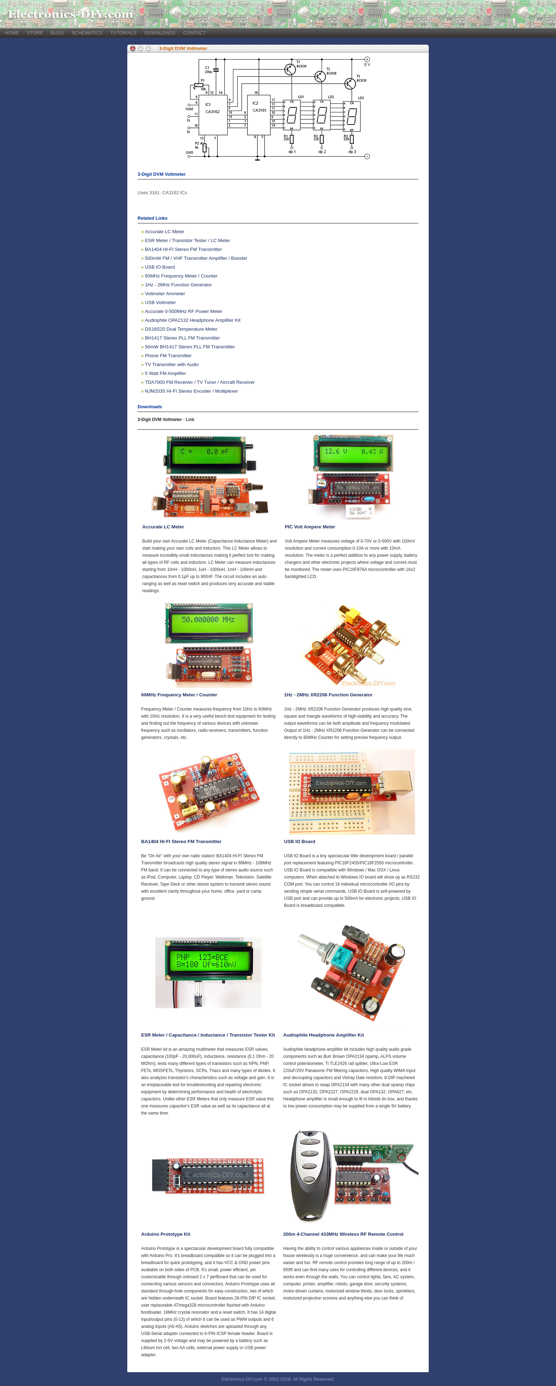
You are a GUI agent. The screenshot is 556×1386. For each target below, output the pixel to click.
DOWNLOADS (159, 32)
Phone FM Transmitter (168, 355)
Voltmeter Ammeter (165, 293)
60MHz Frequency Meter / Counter (181, 276)
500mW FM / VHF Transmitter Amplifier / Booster (196, 258)
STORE (35, 32)
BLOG (57, 32)
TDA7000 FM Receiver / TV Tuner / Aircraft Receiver (200, 382)
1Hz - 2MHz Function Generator (178, 284)
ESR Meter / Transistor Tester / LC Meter (187, 240)
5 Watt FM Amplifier (165, 373)
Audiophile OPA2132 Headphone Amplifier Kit (192, 320)
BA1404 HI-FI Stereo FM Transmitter (183, 249)
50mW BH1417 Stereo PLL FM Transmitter (190, 346)
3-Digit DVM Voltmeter (183, 48)
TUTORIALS (123, 32)
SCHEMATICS (87, 32)
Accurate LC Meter (164, 231)
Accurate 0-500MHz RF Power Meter (184, 311)
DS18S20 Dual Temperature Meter (181, 329)
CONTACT (194, 32)
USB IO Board (160, 267)
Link (190, 419)
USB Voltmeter (160, 302)
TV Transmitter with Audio (172, 364)
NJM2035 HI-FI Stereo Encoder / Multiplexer (191, 391)
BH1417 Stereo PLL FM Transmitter (182, 338)
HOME (12, 32)
